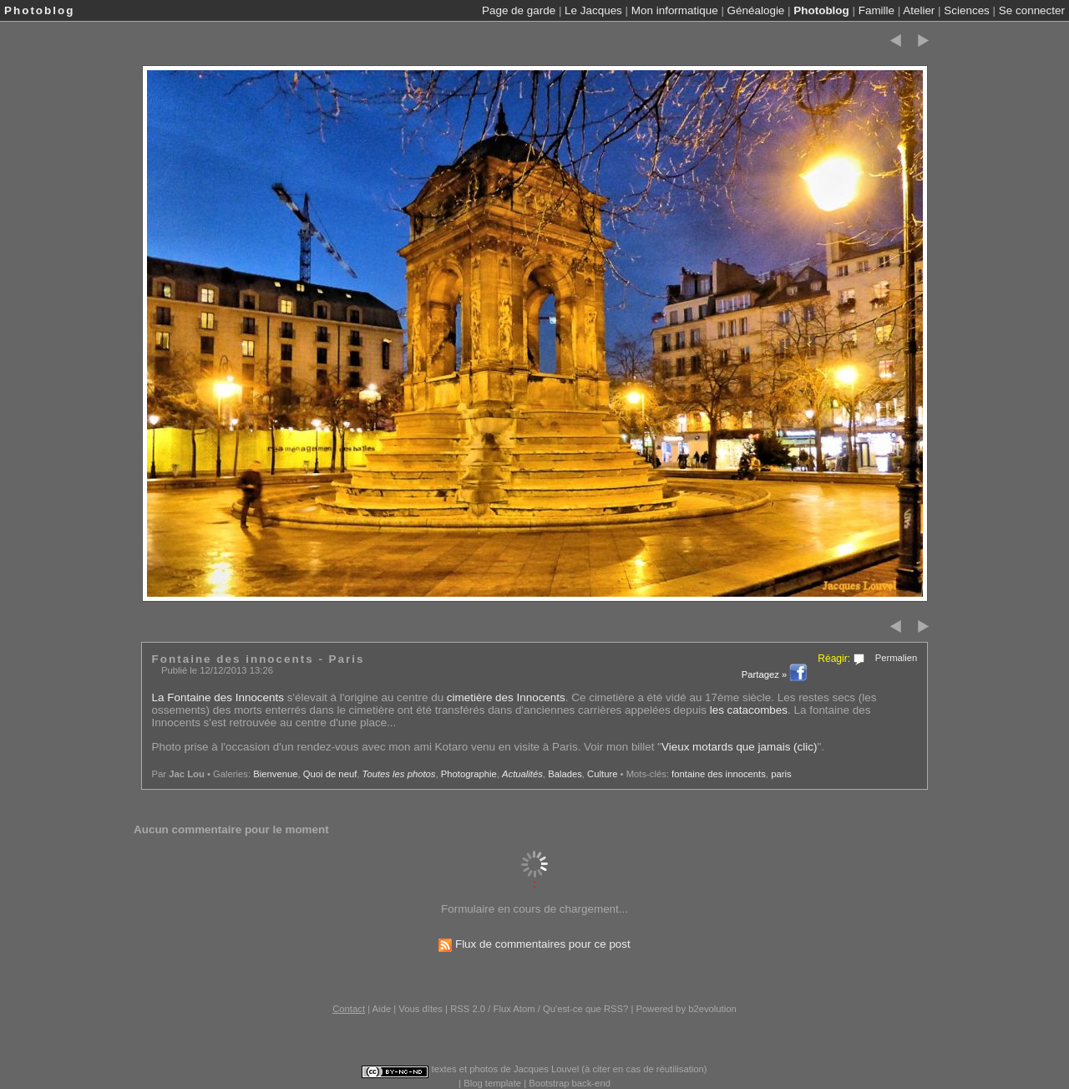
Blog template (492, 1083)
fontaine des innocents (718, 774)
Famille (876, 10)
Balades (565, 774)
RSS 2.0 (467, 1009)
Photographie (469, 774)
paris (781, 774)
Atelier (919, 10)
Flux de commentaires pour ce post (534, 944)
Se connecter (1032, 10)
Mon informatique (674, 10)
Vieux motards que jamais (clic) (739, 746)
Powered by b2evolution (686, 1009)
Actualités (522, 774)
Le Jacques (593, 10)
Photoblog (821, 10)
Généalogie (756, 10)
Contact (348, 1009)
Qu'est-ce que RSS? (585, 1009)
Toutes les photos (399, 774)
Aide (382, 1009)
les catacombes (749, 710)
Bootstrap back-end (569, 1083)
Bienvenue (275, 774)
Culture (602, 774)
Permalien (896, 658)
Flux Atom (514, 1009)
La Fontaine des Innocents (218, 697)
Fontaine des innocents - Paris (258, 659)
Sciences (967, 10)
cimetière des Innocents (506, 697)
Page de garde (518, 10)
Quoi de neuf (330, 774)
